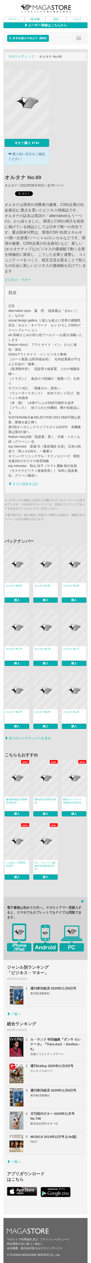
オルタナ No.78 (42, 649)
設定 (56, 19)
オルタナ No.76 (14, 712)
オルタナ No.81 (42, 585)
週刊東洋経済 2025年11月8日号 (17, 801)
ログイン (13, 19)
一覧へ (14, 1014)
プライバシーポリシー (54, 1239)
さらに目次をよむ (23, 484)
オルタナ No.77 (71, 649)
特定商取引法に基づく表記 (23, 1243)
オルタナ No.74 (71, 712)
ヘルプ (77, 19)
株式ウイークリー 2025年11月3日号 (72, 801)
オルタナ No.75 (42, 712)
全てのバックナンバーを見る (28, 738)
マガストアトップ (21, 56)
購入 (17, 600)
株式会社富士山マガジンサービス (42, 1248)
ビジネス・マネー (18, 280)
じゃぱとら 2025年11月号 (15, 864)
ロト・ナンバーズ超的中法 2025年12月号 (45, 865)
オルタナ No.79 (14, 649)
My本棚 (35, 19)
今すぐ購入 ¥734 (27, 143)
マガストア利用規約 (19, 1239)
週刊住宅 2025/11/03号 (45, 801)
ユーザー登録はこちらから (45, 25)
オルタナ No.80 (71, 585)
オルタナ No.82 (14, 585)
